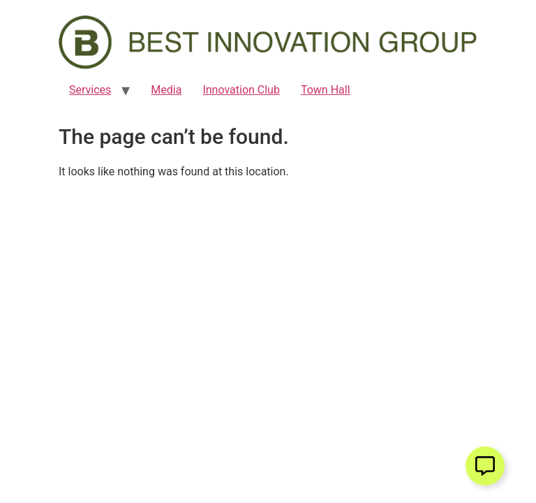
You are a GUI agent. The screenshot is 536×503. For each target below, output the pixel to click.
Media (166, 89)
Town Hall (325, 89)
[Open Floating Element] (485, 466)
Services (90, 89)
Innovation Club (241, 89)
